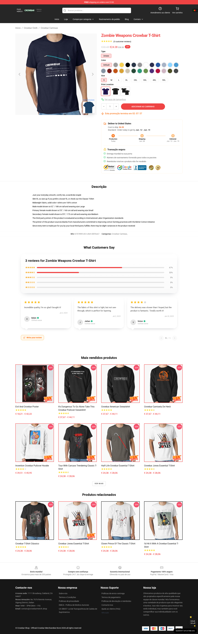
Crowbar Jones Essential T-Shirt (159, 465)
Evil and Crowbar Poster (27, 406)
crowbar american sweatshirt (115, 406)
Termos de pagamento (111, 597)
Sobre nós (63, 593)
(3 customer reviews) (122, 41)
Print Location (107, 84)
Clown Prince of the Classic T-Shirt (118, 543)
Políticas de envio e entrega (113, 593)
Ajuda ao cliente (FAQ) (110, 609)
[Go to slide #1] (41, 121)
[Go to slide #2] (56, 121)
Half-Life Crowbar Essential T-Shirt (117, 465)
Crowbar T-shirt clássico (27, 543)
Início (18, 28)
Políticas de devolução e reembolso (116, 601)
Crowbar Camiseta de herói (157, 406)
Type (103, 51)
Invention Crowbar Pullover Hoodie (32, 465)
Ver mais (99, 484)
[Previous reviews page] (161, 338)
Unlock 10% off (192, 622)
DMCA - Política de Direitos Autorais (74, 605)
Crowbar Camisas (49, 28)
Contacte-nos (107, 605)
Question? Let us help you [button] (185, 631)
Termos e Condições (67, 597)
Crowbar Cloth (31, 28)
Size (103, 76)
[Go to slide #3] (70, 121)
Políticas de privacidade (69, 601)
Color (103, 60)
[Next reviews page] (174, 338)
